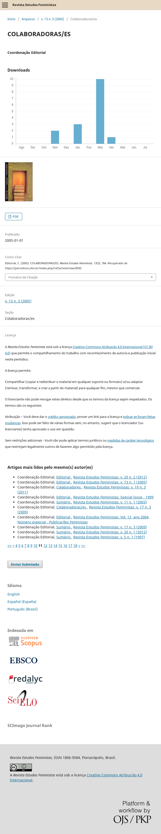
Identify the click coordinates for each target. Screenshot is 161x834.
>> (83, 545)
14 (55, 545)
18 (75, 545)
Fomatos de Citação (23, 277)
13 (50, 545)
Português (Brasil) (22, 609)
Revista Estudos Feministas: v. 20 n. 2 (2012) (110, 477)
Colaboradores (69, 487)
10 (35, 545)
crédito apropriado (62, 416)
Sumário (63, 502)
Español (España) (21, 601)
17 (70, 545)
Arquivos (28, 19)
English (13, 594)
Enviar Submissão (25, 564)
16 (65, 545)
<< (9, 545)
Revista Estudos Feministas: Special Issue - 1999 (113, 497)
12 (45, 545)
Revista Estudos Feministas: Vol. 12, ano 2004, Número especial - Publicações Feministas (83, 519)
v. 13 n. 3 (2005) (52, 19)
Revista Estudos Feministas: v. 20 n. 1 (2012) (110, 532)
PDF (15, 216)
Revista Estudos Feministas (34, 4)
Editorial (63, 477)
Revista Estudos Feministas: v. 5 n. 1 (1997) (109, 537)
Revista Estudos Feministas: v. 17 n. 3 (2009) (110, 527)
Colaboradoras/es (71, 507)
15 (60, 545)
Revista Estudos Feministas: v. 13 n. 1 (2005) (110, 482)
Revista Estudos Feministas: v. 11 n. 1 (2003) (110, 502)
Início (11, 19)
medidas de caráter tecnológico (130, 440)
